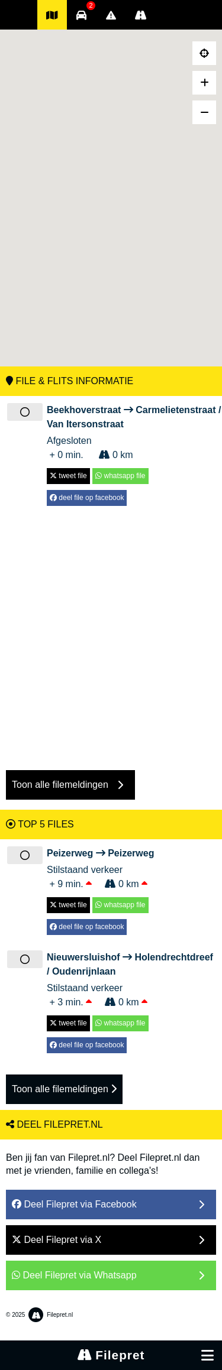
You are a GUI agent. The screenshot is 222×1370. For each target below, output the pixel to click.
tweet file (68, 476)
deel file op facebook (87, 498)
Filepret (111, 1355)
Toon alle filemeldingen (64, 1089)
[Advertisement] (111, 632)
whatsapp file (120, 476)
